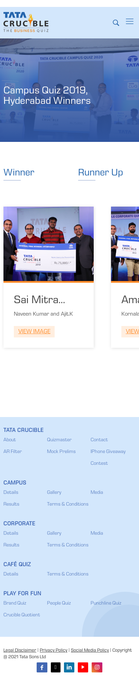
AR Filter (12, 452)
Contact (99, 440)
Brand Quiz (14, 603)
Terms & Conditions (68, 504)
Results (11, 504)
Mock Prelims (61, 452)
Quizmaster (59, 440)
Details (10, 492)
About (9, 440)
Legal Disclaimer (19, 651)
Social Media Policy (90, 651)
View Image (34, 332)
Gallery (54, 492)
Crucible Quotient (21, 615)
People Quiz (59, 603)
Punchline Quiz (106, 603)
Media (97, 492)
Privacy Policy (53, 651)
